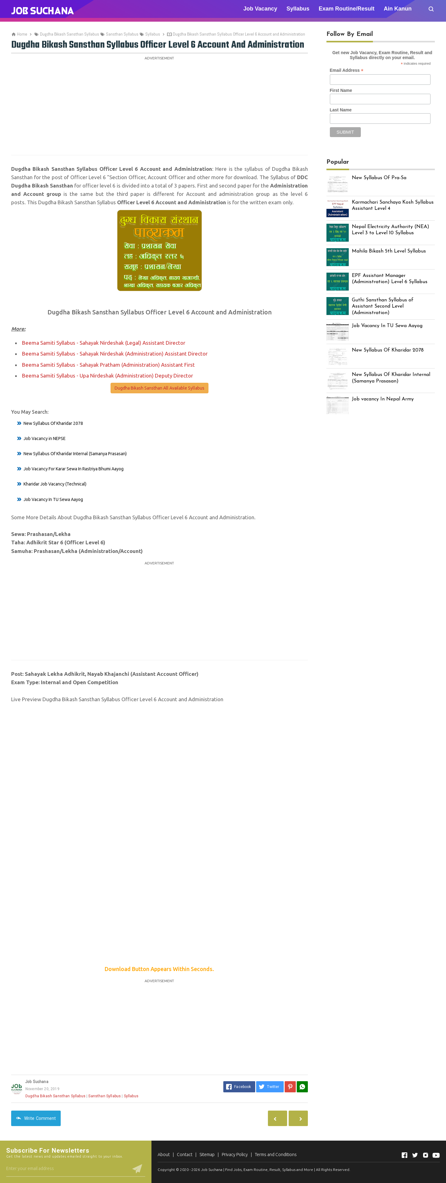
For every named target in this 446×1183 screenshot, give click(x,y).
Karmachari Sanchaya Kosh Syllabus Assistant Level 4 (393, 205)
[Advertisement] (159, 105)
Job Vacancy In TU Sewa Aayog (53, 499)
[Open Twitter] (415, 1155)
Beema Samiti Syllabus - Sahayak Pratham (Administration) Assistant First (108, 365)
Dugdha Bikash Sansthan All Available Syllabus (159, 388)
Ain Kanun (398, 9)
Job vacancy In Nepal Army (383, 399)
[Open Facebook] (404, 1155)
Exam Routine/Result (346, 9)
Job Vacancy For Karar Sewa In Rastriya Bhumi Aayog (74, 468)
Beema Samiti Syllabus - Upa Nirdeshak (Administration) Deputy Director (107, 375)
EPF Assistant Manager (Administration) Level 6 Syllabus (389, 279)
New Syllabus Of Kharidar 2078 (53, 423)
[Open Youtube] (436, 1155)
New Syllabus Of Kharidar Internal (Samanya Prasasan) (75, 453)
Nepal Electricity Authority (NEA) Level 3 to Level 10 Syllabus (390, 230)
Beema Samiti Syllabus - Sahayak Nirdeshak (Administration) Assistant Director (115, 353)
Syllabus (297, 9)
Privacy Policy (235, 1154)
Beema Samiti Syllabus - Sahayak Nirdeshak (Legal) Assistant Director (103, 343)
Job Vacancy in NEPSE (45, 438)
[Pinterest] (290, 1086)
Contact (184, 1154)
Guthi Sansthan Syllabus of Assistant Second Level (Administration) (382, 307)
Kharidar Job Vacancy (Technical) (55, 483)
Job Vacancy (260, 9)
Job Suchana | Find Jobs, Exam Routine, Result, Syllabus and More (257, 1170)
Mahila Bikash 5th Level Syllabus (389, 251)
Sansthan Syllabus (104, 1096)
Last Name (341, 109)
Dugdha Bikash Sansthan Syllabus (55, 1096)
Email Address (347, 70)
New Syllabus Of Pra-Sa (379, 177)
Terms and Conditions (276, 1154)
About (164, 1154)
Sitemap (207, 1154)
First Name (341, 90)
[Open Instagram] (425, 1155)
